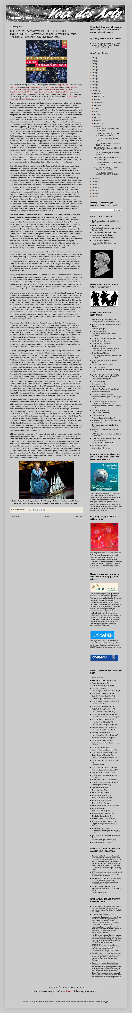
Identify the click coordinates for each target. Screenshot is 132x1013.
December (98, 93)
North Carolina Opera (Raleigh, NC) (104, 738)
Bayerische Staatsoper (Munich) (103, 686)
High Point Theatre (98, 386)
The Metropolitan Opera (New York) (104, 818)
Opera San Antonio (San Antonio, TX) (104, 758)
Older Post (78, 517)
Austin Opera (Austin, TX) (100, 683)
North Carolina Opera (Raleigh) (102, 394)
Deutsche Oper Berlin (99, 704)
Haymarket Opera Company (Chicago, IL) (106, 717)
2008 (94, 196)
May (96, 114)
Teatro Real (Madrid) (99, 808)
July (95, 108)
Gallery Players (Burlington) (101, 379)
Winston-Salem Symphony (101, 448)
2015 (94, 91)
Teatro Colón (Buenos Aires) (101, 795)
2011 (94, 187)
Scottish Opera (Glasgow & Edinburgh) (105, 782)
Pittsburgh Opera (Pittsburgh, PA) (103, 772)
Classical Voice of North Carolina (103, 914)
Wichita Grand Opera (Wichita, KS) (104, 840)
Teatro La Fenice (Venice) (100, 803)
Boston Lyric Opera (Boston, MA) (103, 693)
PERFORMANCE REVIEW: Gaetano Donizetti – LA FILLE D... (106, 168)
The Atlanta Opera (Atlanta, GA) (103, 813)
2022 (94, 70)
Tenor (100, 225)
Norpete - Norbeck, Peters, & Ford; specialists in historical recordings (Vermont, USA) (107, 888)
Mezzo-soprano (102, 235)
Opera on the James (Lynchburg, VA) (104, 750)
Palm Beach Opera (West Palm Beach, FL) (106, 767)
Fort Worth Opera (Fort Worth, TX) (103, 709)
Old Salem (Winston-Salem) (101, 410)
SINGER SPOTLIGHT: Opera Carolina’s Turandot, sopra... (107, 158)
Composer (101, 240)
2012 (94, 184)
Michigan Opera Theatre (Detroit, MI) (104, 727)
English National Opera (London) (103, 706)
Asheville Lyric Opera (99, 329)
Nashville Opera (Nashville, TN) (102, 732)
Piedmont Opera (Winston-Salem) (103, 418)
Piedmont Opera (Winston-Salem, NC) (105, 770)
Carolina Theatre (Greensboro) (102, 343)
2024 (94, 64)
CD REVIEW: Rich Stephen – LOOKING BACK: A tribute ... (107, 149)
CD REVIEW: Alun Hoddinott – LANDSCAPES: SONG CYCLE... (106, 173)
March (96, 120)
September (98, 102)
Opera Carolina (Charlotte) (101, 413)
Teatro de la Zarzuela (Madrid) (102, 798)
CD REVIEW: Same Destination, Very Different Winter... (106, 130)
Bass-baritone (103, 238)
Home (47, 517)
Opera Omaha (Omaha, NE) (101, 747)
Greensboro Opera (98, 381)
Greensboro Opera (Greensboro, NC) (104, 714)
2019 (94, 79)
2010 (94, 190)
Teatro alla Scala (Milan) (100, 790)
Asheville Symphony (99, 331)
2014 (94, 178)
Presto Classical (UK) (99, 893)
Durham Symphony (98, 367)
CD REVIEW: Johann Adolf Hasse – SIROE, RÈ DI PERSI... (106, 139)
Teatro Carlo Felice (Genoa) (101, 792)
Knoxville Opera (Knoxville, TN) (102, 722)
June (96, 111)
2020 (94, 76)
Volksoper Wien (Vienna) (100, 828)
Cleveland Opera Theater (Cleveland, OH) (106, 701)
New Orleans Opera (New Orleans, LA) (105, 735)
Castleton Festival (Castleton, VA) (103, 696)
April (96, 117)
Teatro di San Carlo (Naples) (101, 800)
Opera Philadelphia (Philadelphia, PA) (105, 752)
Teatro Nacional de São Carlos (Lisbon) (105, 805)
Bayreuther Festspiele (99, 688)
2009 (94, 193)
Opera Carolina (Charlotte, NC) (102, 740)
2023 (94, 67)
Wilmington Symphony (99, 445)
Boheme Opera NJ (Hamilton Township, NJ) (107, 691)
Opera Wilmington (98, 415)
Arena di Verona (97, 678)
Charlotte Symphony (99, 346)
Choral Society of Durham (100, 353)
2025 (94, 61)
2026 (94, 58)
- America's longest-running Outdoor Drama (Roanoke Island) (106, 320)
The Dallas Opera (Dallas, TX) (102, 816)
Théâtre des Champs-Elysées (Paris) (104, 821)
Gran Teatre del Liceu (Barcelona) (103, 712)
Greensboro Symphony (100, 384)
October (97, 99)
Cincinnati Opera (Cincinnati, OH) (103, 699)
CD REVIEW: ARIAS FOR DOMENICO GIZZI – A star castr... (107, 144)
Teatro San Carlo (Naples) (101, 811)
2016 (94, 88)
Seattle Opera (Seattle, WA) (101, 785)
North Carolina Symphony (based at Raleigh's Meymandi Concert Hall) (104, 402)
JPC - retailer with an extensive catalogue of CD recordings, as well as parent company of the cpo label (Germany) (107, 874)
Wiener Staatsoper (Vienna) (101, 842)
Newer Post (15, 517)
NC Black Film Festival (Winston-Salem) (105, 389)
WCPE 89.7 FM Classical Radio (102, 443)
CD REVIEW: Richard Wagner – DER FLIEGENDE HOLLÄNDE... (106, 134)
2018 (94, 82)
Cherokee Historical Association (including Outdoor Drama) (106, 349)
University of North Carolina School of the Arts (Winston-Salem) (106, 439)
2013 (94, 181)
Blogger (105, 1002)
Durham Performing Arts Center (102, 364)
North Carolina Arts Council (101, 392)
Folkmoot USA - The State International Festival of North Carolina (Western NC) (105, 375)
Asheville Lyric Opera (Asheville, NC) (104, 680)
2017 (94, 85)
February (97, 123)
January (97, 126)
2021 (94, 73)
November (98, 96)
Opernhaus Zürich (98, 765)
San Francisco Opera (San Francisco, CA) (106, 779)
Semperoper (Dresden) (100, 787)
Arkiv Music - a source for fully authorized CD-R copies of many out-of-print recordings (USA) (107, 867)
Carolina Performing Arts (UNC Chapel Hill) (106, 338)
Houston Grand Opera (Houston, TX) (104, 719)
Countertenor (104, 232)
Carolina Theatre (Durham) (101, 341)
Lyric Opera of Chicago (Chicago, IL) (104, 725)
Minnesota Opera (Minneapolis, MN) (104, 730)
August (97, 105)
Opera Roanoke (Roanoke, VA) (102, 755)
